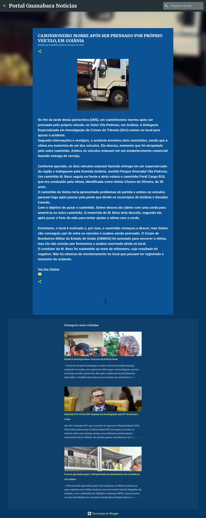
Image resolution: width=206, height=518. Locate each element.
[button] (40, 51)
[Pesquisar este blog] (186, 6)
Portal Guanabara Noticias (43, 6)
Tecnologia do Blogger (103, 513)
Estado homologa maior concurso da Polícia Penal (90, 359)
